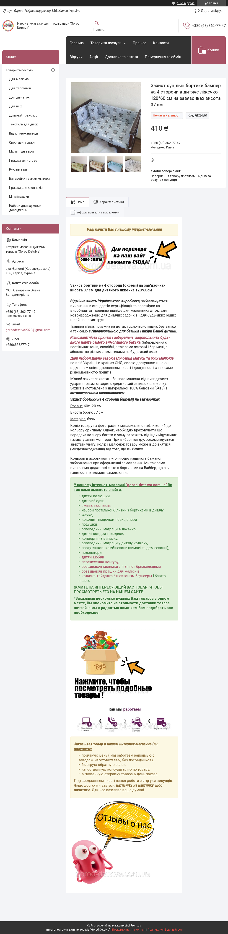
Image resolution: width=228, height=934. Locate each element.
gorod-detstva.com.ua (146, 485)
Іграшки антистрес (23, 160)
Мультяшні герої (21, 151)
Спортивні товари (22, 142)
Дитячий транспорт (24, 115)
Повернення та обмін (163, 57)
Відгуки (76, 57)
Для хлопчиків (20, 88)
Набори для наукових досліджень (25, 208)
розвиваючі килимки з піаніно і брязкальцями (121, 566)
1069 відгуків (185, 3)
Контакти (161, 43)
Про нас (139, 43)
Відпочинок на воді (23, 133)
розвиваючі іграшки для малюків (111, 571)
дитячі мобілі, (93, 557)
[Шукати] (96, 23)
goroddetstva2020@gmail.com (28, 330)
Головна (77, 43)
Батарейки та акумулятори (29, 178)
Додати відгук (212, 11)
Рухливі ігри (18, 169)
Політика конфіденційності (165, 929)
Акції (93, 57)
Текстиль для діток (23, 124)
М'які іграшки (19, 196)
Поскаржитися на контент (129, 929)
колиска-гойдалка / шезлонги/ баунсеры (117, 576)
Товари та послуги (106, 43)
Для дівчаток (19, 97)
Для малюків (19, 79)
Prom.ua (136, 925)
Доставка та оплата (121, 57)
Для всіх (15, 106)
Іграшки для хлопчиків (26, 187)
